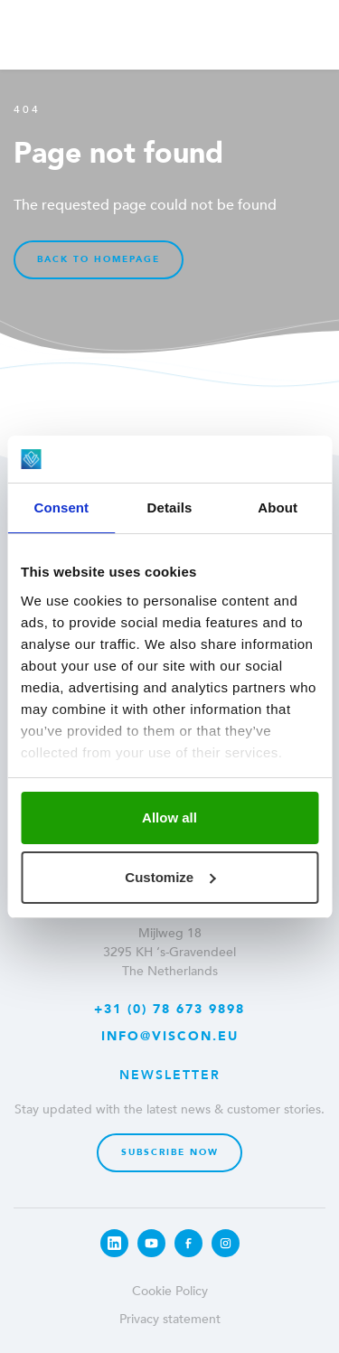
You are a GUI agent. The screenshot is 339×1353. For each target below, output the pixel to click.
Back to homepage (98, 259)
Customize (170, 877)
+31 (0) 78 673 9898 (169, 1009)
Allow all (169, 817)
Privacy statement (170, 1319)
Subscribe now (170, 1152)
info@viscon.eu (170, 1036)
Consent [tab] (61, 507)
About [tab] (277, 507)
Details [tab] (170, 507)
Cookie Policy (170, 1291)
